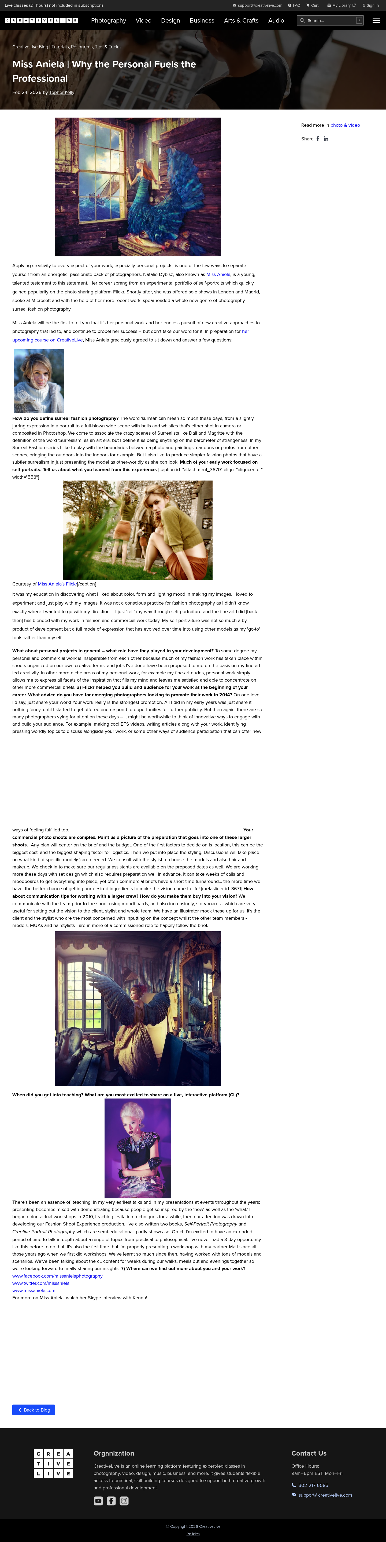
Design (170, 20)
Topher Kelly (62, 92)
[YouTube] (98, 1501)
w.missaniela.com (37, 1290)
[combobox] (330, 20)
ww (15, 1290)
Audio (276, 20)
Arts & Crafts (241, 20)
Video (143, 20)
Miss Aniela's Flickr (57, 583)
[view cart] (313, 5)
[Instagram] (124, 1501)
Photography (108, 20)
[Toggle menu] (376, 20)
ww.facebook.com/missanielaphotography (59, 1275)
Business (202, 20)
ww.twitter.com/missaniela (42, 1283)
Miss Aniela (218, 274)
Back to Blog (33, 1409)
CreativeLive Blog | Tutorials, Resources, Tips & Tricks (67, 46)
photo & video (345, 125)
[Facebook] (111, 1501)
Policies (193, 1534)
